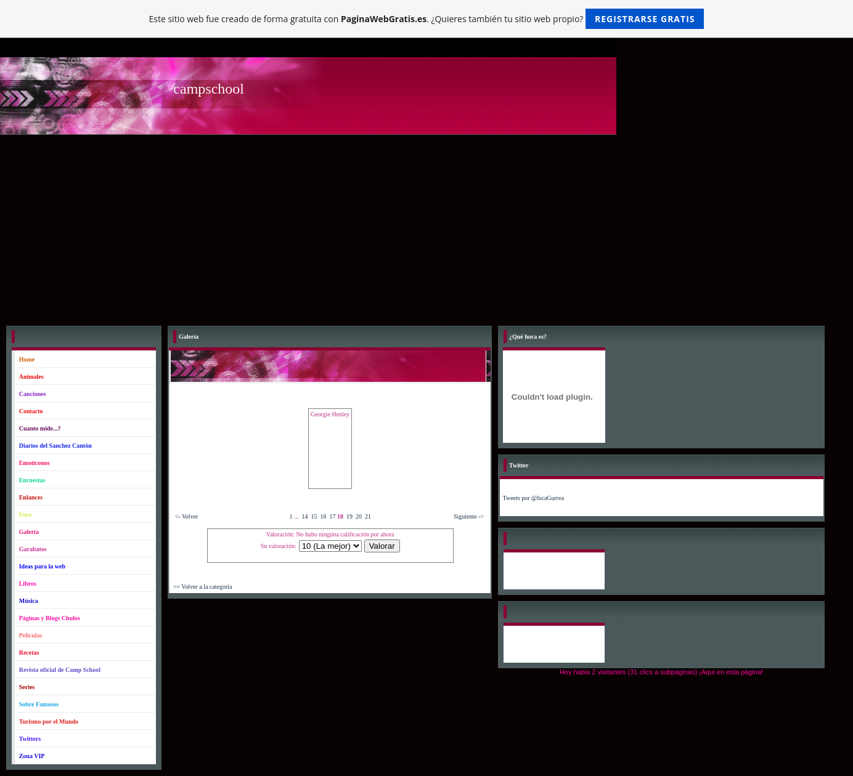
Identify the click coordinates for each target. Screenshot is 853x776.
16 (323, 516)
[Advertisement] (426, 227)
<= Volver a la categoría (202, 586)
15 (314, 516)
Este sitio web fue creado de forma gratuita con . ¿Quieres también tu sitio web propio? (426, 19)
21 (368, 516)
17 (332, 516)
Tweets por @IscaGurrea (534, 498)
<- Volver (186, 516)
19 (349, 516)
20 (359, 516)
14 (304, 516)
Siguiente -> (469, 516)
